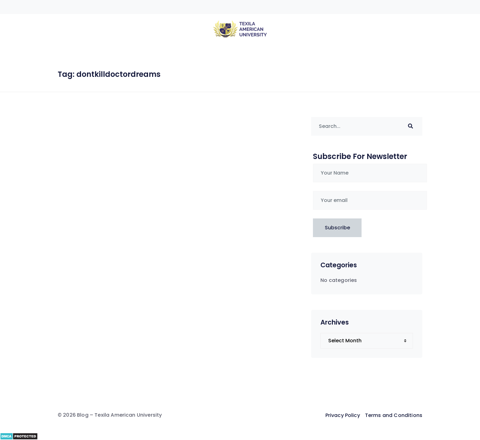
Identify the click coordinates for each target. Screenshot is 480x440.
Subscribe (337, 227)
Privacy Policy (342, 415)
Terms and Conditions (393, 415)
